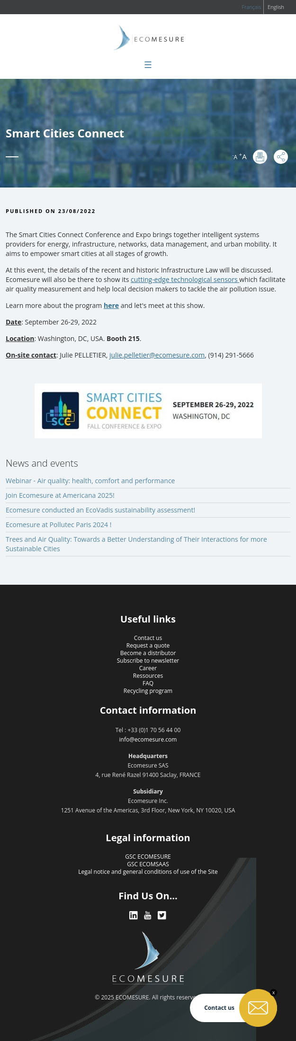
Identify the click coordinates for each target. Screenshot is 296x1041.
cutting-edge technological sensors (184, 279)
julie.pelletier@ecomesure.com (157, 354)
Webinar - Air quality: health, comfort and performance (90, 480)
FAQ (148, 683)
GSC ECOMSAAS (148, 864)
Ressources (148, 676)
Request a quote (148, 645)
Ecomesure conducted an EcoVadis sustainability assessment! (100, 509)
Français (251, 6)
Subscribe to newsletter (148, 661)
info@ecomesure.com (148, 739)
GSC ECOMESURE (147, 857)
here (111, 305)
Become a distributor (148, 653)
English (276, 6)
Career (148, 668)
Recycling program (148, 691)
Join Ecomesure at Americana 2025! (60, 495)
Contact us (148, 638)
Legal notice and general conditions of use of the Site (148, 872)
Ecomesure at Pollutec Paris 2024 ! (58, 524)
